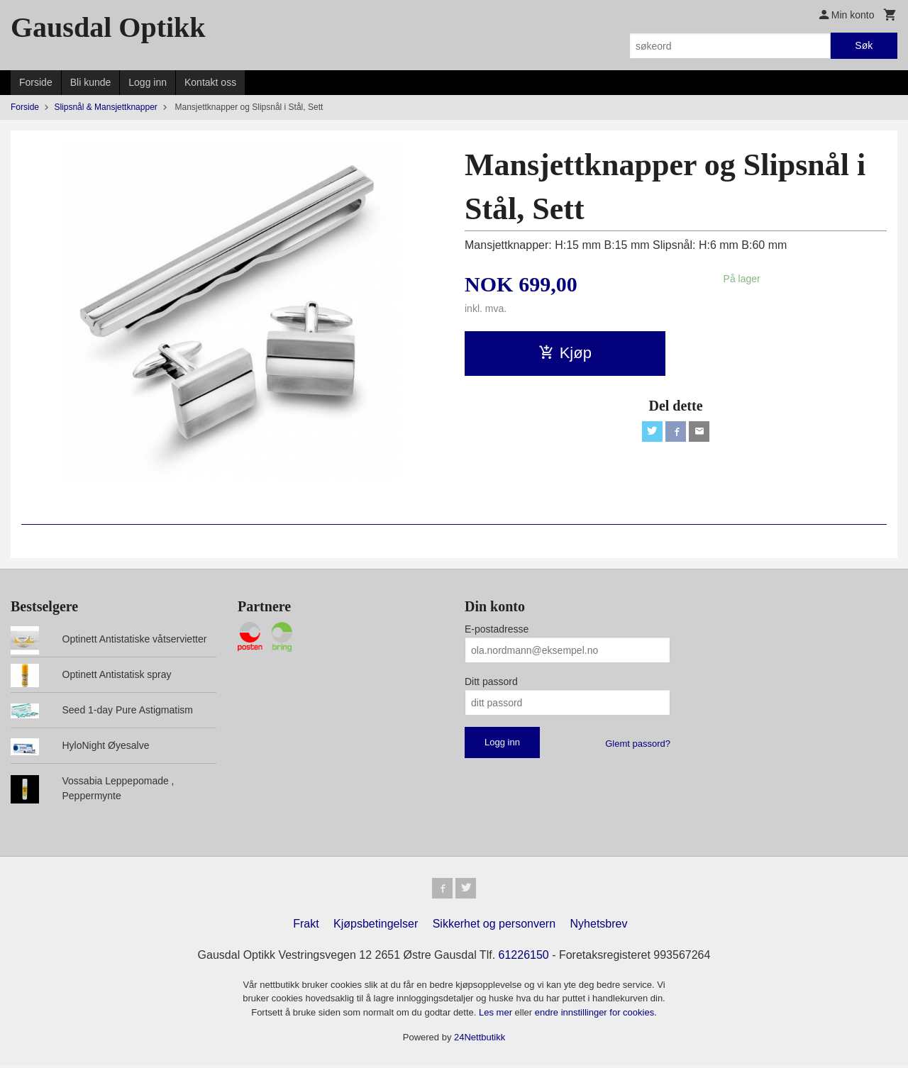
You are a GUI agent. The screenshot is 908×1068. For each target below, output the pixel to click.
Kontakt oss (210, 82)
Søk (864, 45)
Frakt (306, 926)
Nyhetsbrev (599, 926)
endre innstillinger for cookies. (596, 1014)
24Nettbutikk (479, 1040)
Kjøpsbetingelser (375, 926)
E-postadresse (496, 629)
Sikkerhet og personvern (494, 926)
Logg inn (147, 82)
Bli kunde (90, 82)
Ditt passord (491, 681)
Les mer (497, 1014)
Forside (35, 82)
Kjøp (565, 353)
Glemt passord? (637, 743)
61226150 (524, 957)
